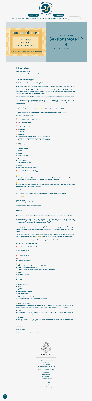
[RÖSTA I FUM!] (33, 15)
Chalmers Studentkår (48, 369)
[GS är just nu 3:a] (58, 15)
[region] (45, 390)
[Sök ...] (72, 18)
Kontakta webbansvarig (46, 387)
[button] (5, 396)
